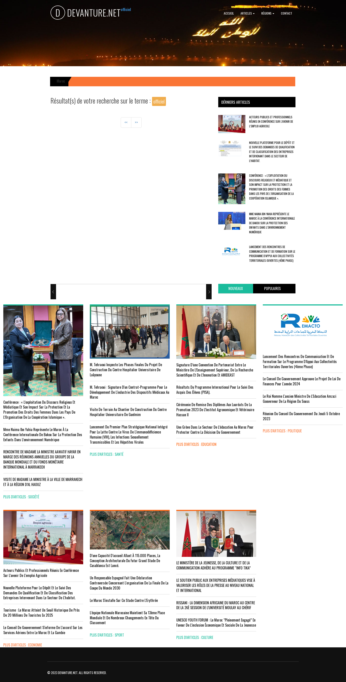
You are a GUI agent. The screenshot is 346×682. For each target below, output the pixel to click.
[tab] (235, 288)
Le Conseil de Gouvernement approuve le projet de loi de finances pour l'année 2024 (301, 381)
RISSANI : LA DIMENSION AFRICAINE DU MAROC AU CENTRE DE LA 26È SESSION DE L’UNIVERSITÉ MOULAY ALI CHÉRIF (215, 605)
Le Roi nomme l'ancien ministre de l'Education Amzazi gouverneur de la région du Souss (299, 399)
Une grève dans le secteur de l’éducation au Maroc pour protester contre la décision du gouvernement (215, 429)
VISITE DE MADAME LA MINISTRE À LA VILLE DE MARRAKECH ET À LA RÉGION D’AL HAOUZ (42, 482)
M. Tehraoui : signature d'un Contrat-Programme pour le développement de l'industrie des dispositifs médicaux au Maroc (129, 392)
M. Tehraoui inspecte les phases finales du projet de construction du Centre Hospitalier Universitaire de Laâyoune (126, 369)
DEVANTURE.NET (86, 13)
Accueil (229, 13)
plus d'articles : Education (196, 444)
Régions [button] (267, 13)
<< (126, 122)
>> (136, 122)
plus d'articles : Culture (194, 637)
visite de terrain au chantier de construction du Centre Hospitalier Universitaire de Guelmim (128, 412)
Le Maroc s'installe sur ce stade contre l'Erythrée (124, 600)
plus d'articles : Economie (22, 645)
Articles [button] (248, 13)
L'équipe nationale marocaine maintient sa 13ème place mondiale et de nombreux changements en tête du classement (127, 617)
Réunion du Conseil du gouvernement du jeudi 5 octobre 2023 (301, 416)
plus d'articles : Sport (107, 635)
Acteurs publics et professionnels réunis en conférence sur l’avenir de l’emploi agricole (271, 121)
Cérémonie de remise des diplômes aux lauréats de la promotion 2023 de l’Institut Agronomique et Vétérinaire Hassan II (215, 409)
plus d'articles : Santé (106, 454)
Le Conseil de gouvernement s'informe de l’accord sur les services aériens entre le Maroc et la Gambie (43, 630)
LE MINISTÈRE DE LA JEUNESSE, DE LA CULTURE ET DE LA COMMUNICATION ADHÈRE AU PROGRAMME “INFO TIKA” (213, 565)
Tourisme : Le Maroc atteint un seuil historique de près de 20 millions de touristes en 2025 (41, 612)
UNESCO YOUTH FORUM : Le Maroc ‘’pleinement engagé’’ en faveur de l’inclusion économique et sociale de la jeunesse (216, 622)
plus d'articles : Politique (282, 430)
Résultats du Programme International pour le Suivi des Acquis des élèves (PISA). (214, 389)
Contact (286, 13)
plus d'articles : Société (21, 496)
